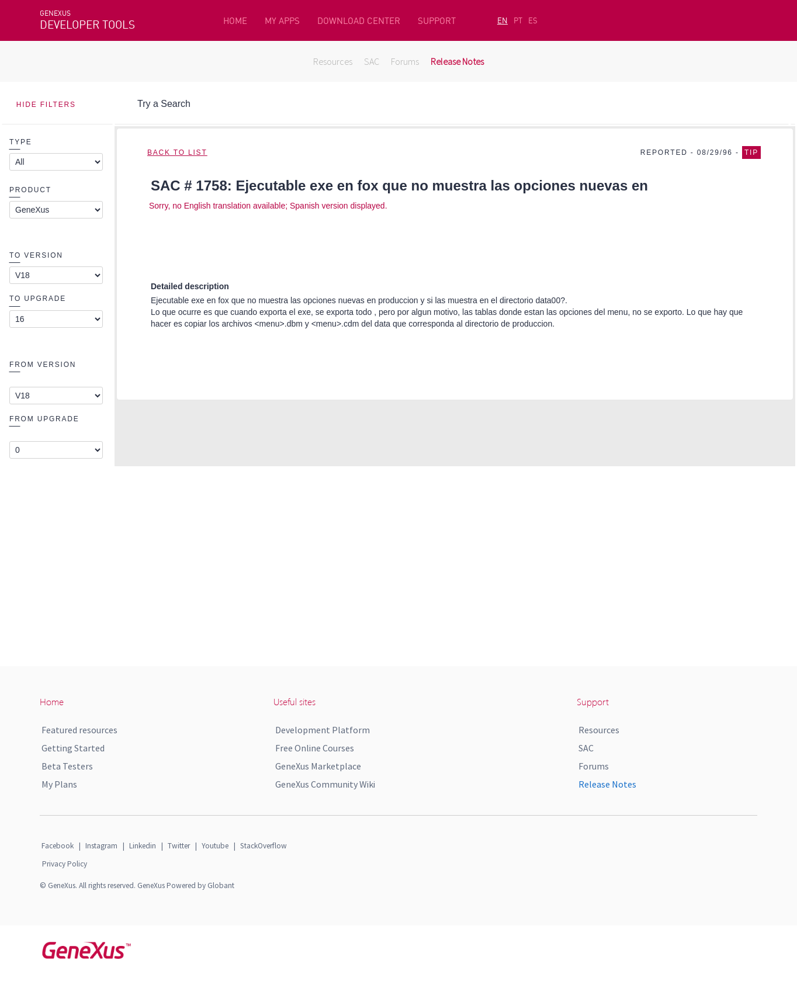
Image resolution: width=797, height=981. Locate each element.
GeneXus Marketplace (318, 766)
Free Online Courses (314, 748)
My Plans (59, 784)
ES (533, 20)
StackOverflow (263, 846)
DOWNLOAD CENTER (358, 20)
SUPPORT (437, 20)
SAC (371, 61)
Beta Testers (67, 766)
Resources (332, 61)
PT (518, 20)
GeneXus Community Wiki (325, 784)
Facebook (57, 846)
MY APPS (282, 20)
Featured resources (79, 730)
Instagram (101, 846)
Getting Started (73, 748)
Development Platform (322, 730)
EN (502, 20)
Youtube (215, 846)
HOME (235, 20)
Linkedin (142, 846)
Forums (405, 61)
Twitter (179, 846)
